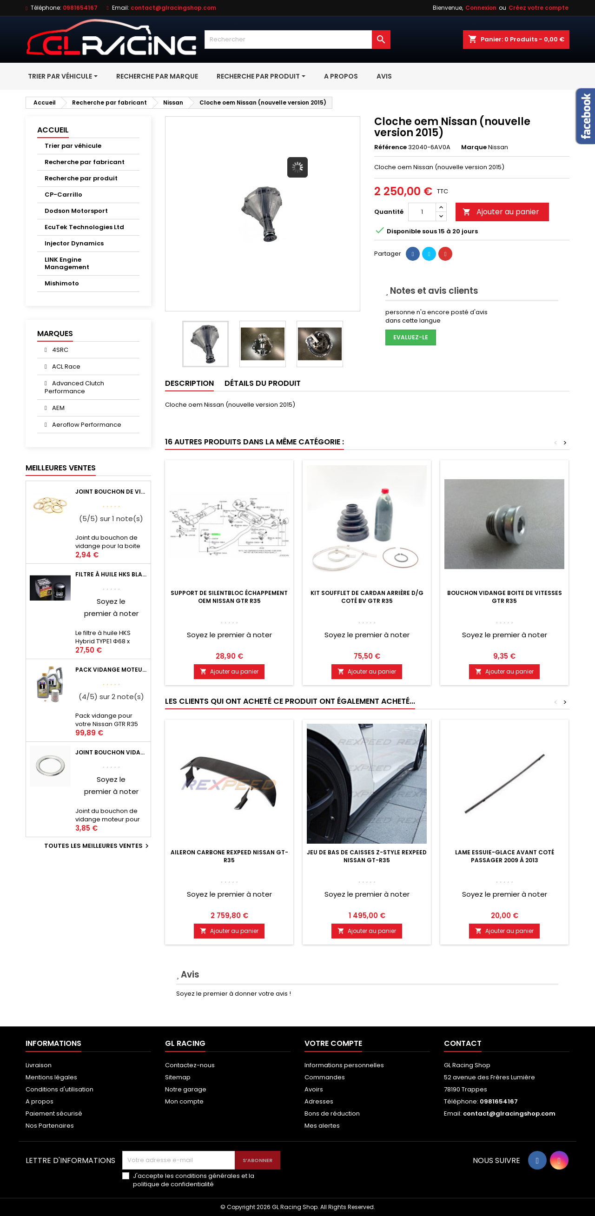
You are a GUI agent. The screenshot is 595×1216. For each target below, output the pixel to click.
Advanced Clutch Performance (74, 387)
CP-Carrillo (63, 194)
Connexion (480, 8)
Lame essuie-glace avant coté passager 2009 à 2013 (504, 856)
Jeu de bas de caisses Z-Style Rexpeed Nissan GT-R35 (367, 856)
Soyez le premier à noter (229, 635)
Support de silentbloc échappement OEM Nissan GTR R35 (229, 597)
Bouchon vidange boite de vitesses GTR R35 (504, 597)
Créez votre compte (539, 8)
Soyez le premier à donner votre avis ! (233, 993)
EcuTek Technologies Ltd (84, 227)
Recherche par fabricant (85, 162)
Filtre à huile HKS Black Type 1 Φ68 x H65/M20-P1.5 (111, 574)
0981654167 (80, 8)
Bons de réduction (332, 1113)
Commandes (324, 1077)
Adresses (318, 1101)
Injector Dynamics (74, 243)
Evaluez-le (410, 337)
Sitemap (178, 1077)
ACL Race (65, 366)
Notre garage (185, 1089)
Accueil (53, 130)
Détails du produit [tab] (263, 383)
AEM (58, 407)
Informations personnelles (344, 1065)
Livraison (39, 1065)
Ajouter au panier (501, 211)
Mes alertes (322, 1125)
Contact (463, 1043)
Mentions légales (51, 1077)
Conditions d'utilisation (59, 1089)
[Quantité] (422, 212)
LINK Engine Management (67, 263)
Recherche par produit (81, 178)
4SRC (59, 349)
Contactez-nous (190, 1065)
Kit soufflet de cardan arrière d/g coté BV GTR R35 (367, 597)
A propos (39, 1101)
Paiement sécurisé (54, 1113)
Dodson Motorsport (76, 210)
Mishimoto (62, 283)
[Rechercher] (297, 39)
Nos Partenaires (50, 1125)
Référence (390, 147)
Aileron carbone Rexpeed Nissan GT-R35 (229, 856)
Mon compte (184, 1101)
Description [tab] (189, 383)
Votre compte (333, 1043)
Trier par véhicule (73, 145)
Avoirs (313, 1089)
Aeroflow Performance (86, 424)
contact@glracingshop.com (173, 8)
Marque (474, 147)
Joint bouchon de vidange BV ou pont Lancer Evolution (111, 492)
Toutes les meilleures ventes (97, 846)
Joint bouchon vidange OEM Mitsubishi (111, 752)
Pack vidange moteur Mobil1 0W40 (111, 670)
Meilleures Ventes (61, 468)
